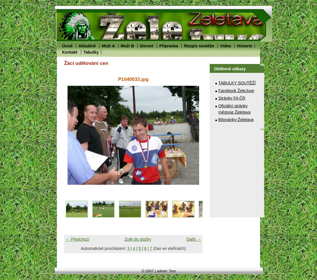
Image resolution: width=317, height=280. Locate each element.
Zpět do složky (138, 239)
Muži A (108, 46)
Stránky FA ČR (231, 98)
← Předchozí (77, 239)
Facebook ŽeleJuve (236, 90)
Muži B (127, 46)
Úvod (67, 46)
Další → (194, 239)
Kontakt (70, 52)
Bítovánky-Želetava (235, 119)
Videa (225, 46)
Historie (244, 46)
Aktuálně (87, 46)
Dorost (146, 46)
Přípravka (168, 46)
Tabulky (91, 52)
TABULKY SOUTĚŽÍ (237, 83)
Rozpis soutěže (199, 46)
